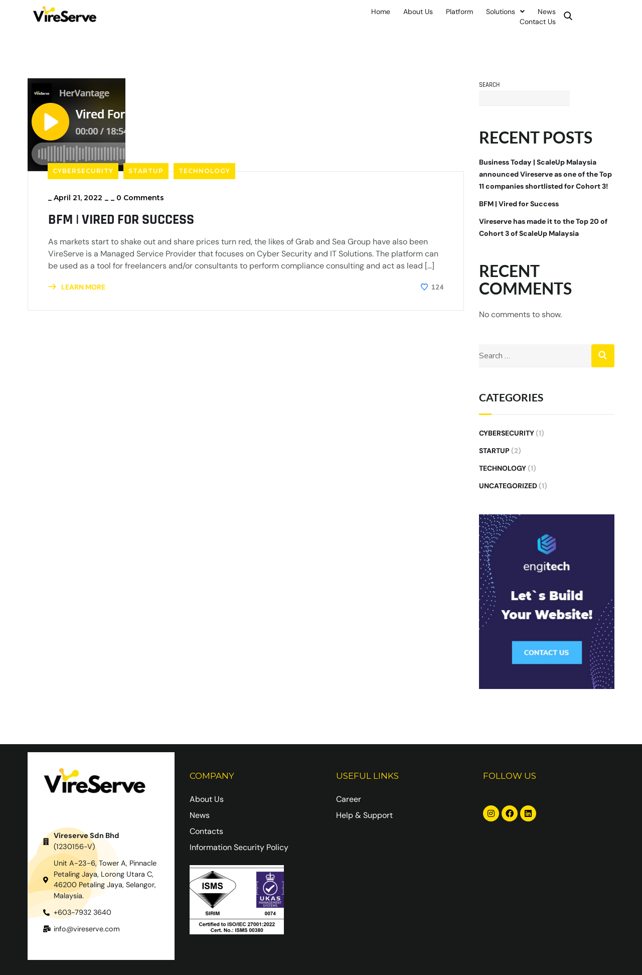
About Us (399, 15)
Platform (440, 15)
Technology (204, 169)
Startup (146, 169)
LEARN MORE (76, 285)
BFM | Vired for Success (127, 217)
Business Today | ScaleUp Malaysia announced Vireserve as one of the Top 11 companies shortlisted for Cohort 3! (545, 172)
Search (489, 83)
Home (361, 15)
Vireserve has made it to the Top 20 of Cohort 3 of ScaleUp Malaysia (543, 225)
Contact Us (568, 15)
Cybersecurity (83, 169)
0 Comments (140, 195)
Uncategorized (508, 484)
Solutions (486, 16)
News (528, 15)
